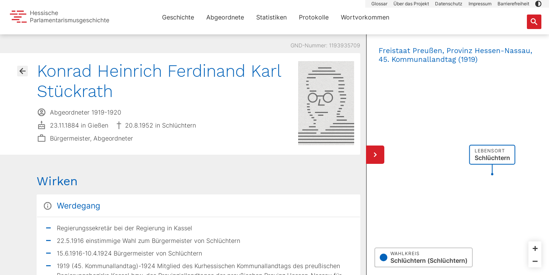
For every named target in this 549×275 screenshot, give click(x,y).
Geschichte (178, 17)
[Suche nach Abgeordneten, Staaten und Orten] (534, 22)
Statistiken (271, 17)
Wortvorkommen (365, 17)
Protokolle (314, 17)
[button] (538, 4)
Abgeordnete (225, 17)
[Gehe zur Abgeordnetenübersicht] (22, 71)
